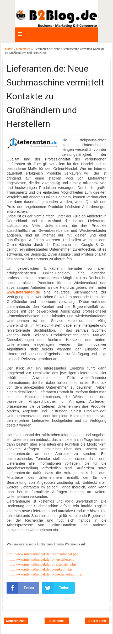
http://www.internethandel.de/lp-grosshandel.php (42, 554)
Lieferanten (23, 49)
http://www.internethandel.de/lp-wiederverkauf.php (44, 574)
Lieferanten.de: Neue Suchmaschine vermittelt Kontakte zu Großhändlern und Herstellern (55, 96)
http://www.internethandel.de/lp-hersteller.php (40, 559)
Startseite (56, 621)
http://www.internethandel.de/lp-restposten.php (41, 564)
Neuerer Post (16, 621)
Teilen (20, 587)
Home (9, 49)
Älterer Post (97, 621)
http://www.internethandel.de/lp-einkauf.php (39, 569)
